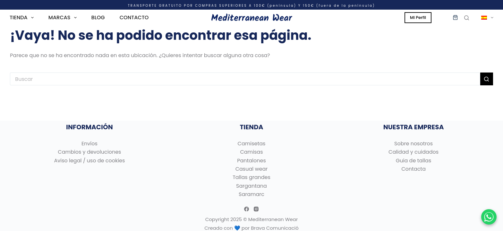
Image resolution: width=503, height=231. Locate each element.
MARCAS (63, 17)
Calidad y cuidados (413, 152)
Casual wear (251, 169)
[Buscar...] (245, 79)
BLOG (98, 17)
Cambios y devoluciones (89, 152)
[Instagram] (256, 209)
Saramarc (251, 194)
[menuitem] (484, 18)
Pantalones (251, 160)
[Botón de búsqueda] (486, 79)
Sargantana (251, 186)
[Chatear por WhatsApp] (489, 217)
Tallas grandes (251, 177)
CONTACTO (134, 17)
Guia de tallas (413, 160)
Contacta (413, 169)
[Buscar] (466, 17)
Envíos (89, 143)
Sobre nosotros (413, 143)
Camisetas (252, 143)
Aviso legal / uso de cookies (89, 160)
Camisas (251, 152)
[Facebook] (246, 209)
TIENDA (23, 17)
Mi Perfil (418, 17)
